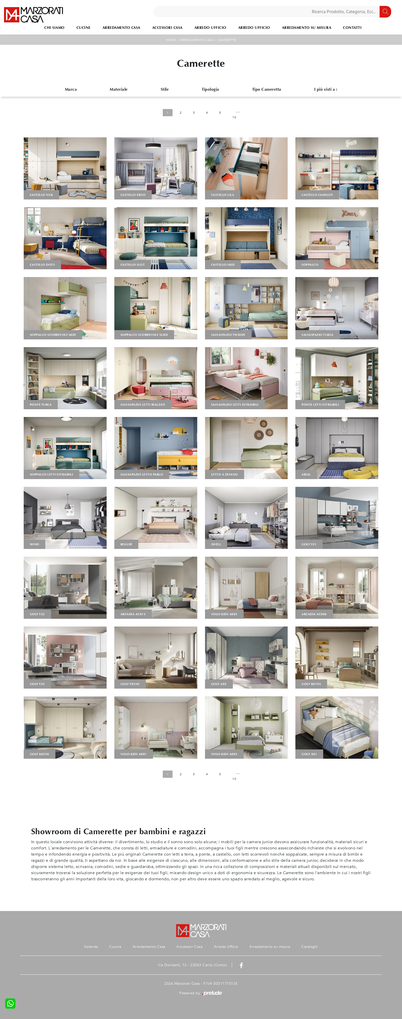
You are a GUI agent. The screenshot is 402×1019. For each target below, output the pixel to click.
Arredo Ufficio (210, 28)
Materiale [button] (119, 89)
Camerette (226, 40)
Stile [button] (165, 89)
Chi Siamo (54, 28)
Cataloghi (310, 946)
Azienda (90, 946)
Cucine (83, 28)
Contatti (352, 28)
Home (171, 40)
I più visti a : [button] (325, 89)
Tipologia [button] (210, 89)
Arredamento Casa (121, 28)
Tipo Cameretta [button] (266, 89)
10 (234, 117)
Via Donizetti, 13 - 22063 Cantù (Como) (192, 965)
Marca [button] (71, 89)
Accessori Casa (167, 28)
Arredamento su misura (306, 28)
